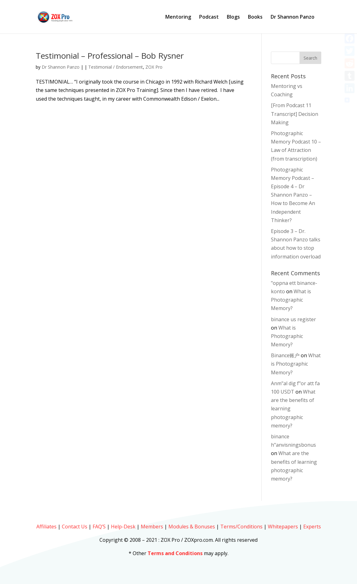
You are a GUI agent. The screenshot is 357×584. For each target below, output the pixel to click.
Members (152, 526)
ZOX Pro (153, 67)
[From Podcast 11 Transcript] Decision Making (294, 113)
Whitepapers (283, 526)
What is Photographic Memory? (291, 300)
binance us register (293, 319)
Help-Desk (123, 526)
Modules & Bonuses (191, 526)
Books (255, 17)
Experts (312, 526)
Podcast (209, 17)
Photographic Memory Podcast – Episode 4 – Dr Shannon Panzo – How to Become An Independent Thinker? (293, 195)
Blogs (233, 17)
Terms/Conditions (241, 526)
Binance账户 (285, 355)
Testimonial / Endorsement (115, 67)
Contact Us (74, 526)
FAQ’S (99, 526)
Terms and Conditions (175, 553)
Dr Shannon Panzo (292, 17)
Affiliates (46, 526)
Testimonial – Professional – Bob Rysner (110, 55)
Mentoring (178, 17)
